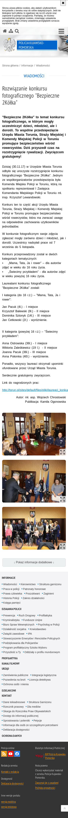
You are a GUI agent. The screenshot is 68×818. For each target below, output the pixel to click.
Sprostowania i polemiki (16, 720)
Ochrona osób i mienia (16, 684)
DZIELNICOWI (9, 690)
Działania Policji (11, 609)
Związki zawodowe (13, 633)
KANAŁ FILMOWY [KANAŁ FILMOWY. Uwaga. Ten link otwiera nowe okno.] (11, 663)
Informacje (27, 65)
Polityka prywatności (45, 788)
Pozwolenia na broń (14, 679)
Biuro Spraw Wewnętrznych (18, 624)
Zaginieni (49, 593)
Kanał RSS (4, 754)
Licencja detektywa (40, 679)
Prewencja (9, 615)
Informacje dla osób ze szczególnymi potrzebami (30, 725)
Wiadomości (43, 65)
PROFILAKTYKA (10, 658)
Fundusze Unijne (32, 620)
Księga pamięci (11, 602)
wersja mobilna (8, 801)
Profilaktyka (45, 615)
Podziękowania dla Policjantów (20, 643)
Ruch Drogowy (27, 615)
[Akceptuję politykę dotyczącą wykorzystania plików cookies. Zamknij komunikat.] (63, 3)
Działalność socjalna (14, 629)
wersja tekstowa (9, 807)
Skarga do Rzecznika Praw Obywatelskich (27, 711)
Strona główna (10, 65)
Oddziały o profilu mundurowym (42, 652)
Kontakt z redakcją (10, 771)
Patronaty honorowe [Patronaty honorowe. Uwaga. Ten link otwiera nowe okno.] (34, 589)
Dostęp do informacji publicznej (20, 715)
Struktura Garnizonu (40, 702)
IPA (30, 633)
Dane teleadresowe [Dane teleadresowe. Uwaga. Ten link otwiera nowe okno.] (14, 702)
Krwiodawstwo (38, 629)
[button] (61, 31)
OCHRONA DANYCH (12, 736)
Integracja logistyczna (44, 675)
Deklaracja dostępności (16, 729)
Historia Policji (11, 598)
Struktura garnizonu (50, 584)
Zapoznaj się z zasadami (46, 782)
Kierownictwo (28, 584)
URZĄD (5, 669)
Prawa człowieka (12, 593)
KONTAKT (7, 696)
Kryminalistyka (11, 620)
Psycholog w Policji (48, 624)
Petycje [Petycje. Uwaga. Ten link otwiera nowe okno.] (38, 720)
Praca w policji (11, 589)
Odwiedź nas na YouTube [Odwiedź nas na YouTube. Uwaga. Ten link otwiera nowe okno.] (10, 754)
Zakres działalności (33, 598)
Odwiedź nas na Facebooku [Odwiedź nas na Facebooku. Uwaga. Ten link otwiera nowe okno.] (17, 754)
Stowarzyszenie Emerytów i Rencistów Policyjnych (31, 638)
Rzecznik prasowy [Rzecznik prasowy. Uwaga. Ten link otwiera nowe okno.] (13, 706)
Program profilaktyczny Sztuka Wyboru (25, 647)
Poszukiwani (33, 593)
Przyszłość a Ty (12, 652)
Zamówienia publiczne (15, 675)
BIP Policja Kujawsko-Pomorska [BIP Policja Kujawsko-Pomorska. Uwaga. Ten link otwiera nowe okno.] (55, 756)
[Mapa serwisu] (11, 31)
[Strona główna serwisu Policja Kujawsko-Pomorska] (5, 31)
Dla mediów (33, 706)
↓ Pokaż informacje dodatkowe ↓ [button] (34, 562)
